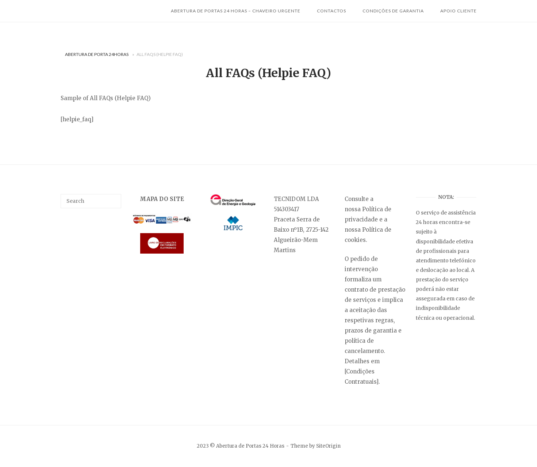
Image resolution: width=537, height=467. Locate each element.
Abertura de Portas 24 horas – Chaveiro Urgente (235, 11)
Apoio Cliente (458, 11)
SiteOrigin (328, 446)
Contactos (331, 11)
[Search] (113, 197)
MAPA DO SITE (162, 198)
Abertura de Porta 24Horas (97, 54)
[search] (91, 201)
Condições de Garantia (393, 11)
